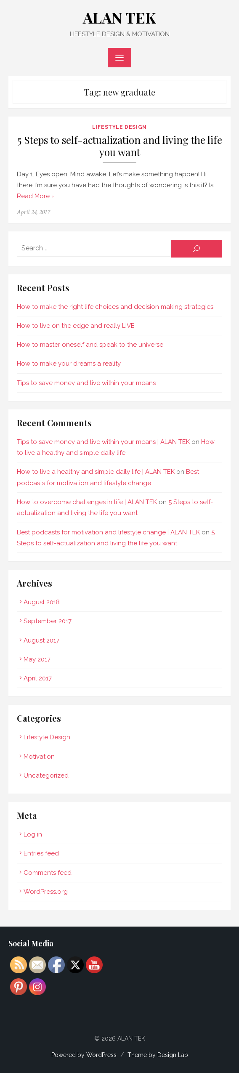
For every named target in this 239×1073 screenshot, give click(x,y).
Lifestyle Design (119, 127)
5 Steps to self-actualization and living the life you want (119, 146)
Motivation (39, 756)
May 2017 (37, 659)
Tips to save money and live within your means (86, 383)
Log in (33, 834)
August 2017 (41, 640)
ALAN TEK (119, 17)
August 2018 (42, 602)
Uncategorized (46, 775)
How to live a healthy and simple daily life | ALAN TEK (96, 471)
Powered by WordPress (84, 1055)
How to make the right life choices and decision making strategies (115, 307)
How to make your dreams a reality (69, 363)
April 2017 (38, 678)
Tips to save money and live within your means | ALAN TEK (103, 442)
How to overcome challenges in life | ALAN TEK (87, 502)
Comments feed (48, 872)
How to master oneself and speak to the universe (90, 344)
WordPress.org (46, 891)
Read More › (35, 196)
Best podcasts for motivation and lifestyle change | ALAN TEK (108, 532)
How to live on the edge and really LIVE (76, 325)
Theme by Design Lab (157, 1055)
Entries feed (41, 853)
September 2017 (48, 621)
